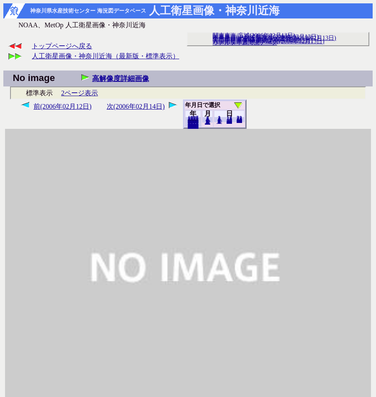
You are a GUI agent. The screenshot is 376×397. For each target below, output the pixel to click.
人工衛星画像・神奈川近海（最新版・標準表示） (105, 56)
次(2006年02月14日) (136, 106)
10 (219, 121)
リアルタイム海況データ (245, 42)
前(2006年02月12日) (62, 106)
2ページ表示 (79, 93)
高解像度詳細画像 (120, 79)
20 (229, 121)
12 (207, 122)
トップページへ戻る (62, 46)
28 (239, 120)
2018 (193, 126)
